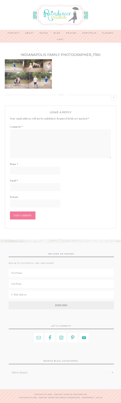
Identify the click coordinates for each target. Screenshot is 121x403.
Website (14, 197)
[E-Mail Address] (61, 294)
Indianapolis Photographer (60, 15)
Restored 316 (80, 394)
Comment (16, 126)
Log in (99, 398)
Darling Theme (47, 398)
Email (14, 180)
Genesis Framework (69, 398)
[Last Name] (61, 284)
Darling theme (62, 394)
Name (14, 164)
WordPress (88, 398)
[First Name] (61, 273)
